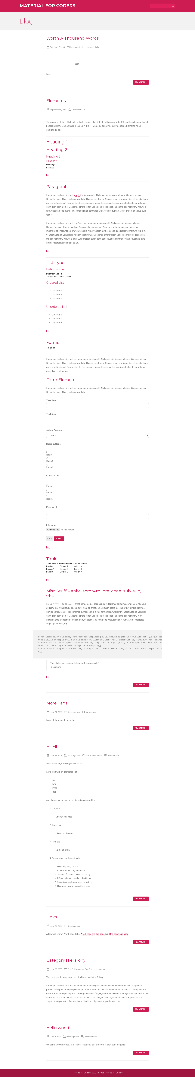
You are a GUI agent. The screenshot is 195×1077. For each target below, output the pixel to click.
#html (88, 755)
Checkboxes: (53, 475)
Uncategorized (76, 47)
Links (51, 916)
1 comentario (113, 755)
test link (77, 195)
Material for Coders (47, 6)
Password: (51, 507)
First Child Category (76, 969)
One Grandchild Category (95, 969)
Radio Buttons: (53, 444)
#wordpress (91, 712)
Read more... (141, 82)
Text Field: (51, 400)
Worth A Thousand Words (72, 38)
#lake (96, 47)
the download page (119, 934)
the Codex (101, 934)
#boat (91, 47)
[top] (48, 175)
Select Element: (54, 430)
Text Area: (51, 414)
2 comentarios (91, 1037)
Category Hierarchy (65, 960)
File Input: (51, 525)
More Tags (56, 703)
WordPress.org (88, 934)
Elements (56, 100)
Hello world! (58, 1027)
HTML (52, 746)
